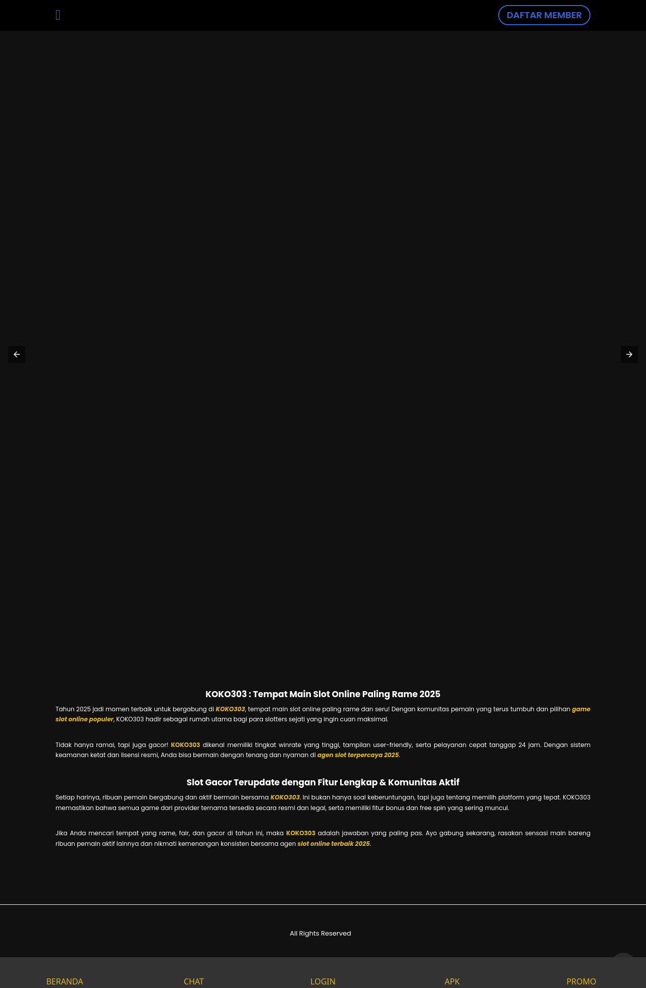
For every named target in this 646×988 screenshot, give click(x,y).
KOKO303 (230, 709)
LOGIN (323, 972)
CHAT (194, 972)
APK (452, 972)
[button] (16, 354)
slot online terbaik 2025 (334, 843)
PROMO (581, 972)
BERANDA (64, 972)
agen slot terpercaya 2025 (358, 755)
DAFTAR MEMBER (544, 15)
